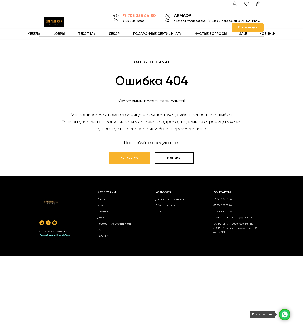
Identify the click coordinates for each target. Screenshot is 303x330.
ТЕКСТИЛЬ (86, 34)
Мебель (102, 205)
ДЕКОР (114, 34)
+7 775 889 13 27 (222, 211)
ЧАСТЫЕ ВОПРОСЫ (211, 34)
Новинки (102, 236)
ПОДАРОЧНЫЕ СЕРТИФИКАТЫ (157, 34)
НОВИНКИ (267, 34)
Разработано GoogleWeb (54, 235)
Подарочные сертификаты (114, 224)
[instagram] (41, 222)
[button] (248, 27)
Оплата (160, 211)
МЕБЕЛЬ (33, 34)
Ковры (101, 199)
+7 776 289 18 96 (222, 205)
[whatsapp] (54, 222)
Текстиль (102, 211)
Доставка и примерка (169, 199)
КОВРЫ (59, 34)
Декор (101, 217)
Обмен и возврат (166, 205)
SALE (243, 34)
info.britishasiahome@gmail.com (233, 217)
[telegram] (48, 222)
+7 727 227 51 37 (222, 199)
